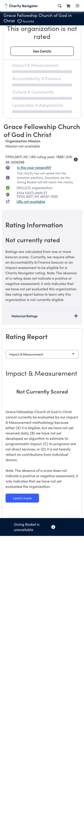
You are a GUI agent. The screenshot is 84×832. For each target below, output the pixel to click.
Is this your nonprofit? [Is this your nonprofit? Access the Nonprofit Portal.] (34, 167)
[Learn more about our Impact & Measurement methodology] (22, 498)
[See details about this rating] (42, 51)
